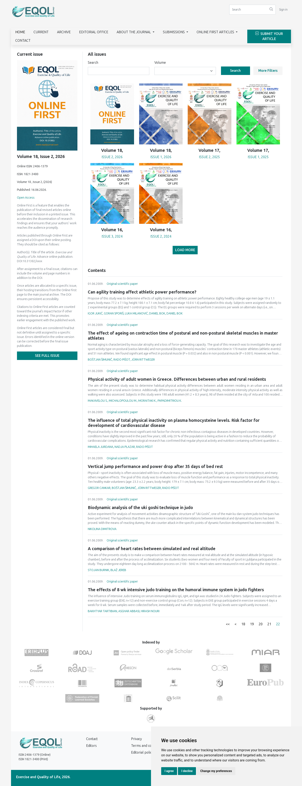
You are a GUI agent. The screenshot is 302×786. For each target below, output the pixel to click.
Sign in (283, 9)
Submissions (174, 32)
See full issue (47, 356)
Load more (185, 250)
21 (269, 624)
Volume (160, 63)
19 (252, 624)
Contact (23, 41)
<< (228, 624)
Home (20, 32)
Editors (91, 746)
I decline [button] (187, 771)
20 (261, 624)
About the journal (134, 32)
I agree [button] (169, 771)
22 (278, 624)
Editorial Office (93, 32)
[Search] (248, 10)
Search (93, 63)
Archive (64, 32)
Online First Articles (216, 32)
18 (243, 624)
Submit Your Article (269, 36)
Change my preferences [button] (216, 771)
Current (41, 32)
